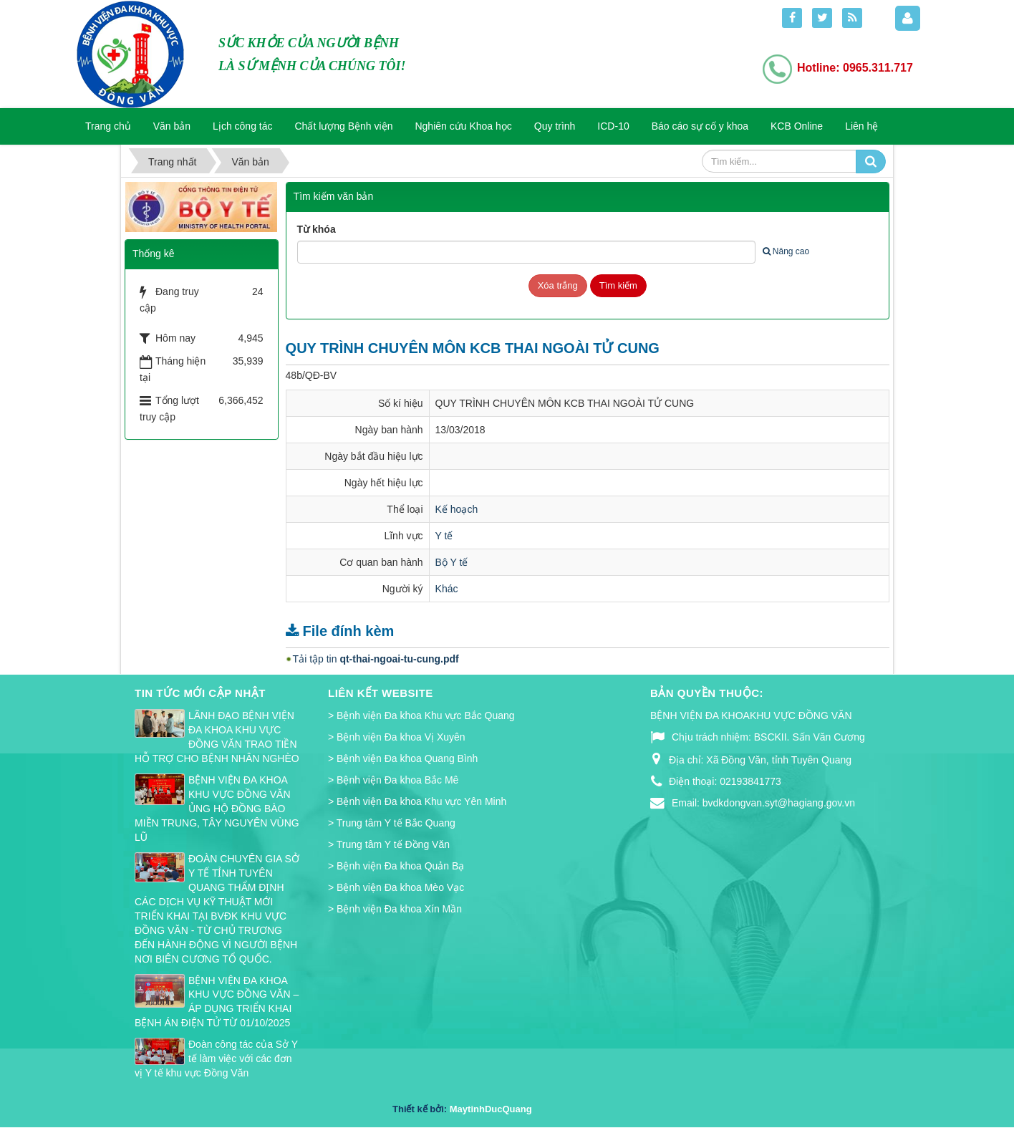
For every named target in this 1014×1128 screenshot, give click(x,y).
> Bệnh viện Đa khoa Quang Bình (403, 758)
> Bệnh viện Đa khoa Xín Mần (395, 909)
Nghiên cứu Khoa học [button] (463, 126)
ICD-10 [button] (613, 126)
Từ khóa (316, 229)
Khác (446, 588)
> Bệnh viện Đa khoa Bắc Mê (393, 780)
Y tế (444, 535)
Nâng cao (786, 251)
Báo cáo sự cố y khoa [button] (700, 126)
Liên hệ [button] (861, 126)
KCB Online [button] (797, 126)
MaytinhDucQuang (491, 1109)
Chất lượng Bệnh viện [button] (344, 126)
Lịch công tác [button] (242, 126)
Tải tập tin (376, 659)
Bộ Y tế (451, 562)
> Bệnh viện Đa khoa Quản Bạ (396, 866)
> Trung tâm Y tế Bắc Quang (391, 823)
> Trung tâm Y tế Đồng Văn (389, 844)
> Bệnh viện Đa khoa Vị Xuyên (396, 737)
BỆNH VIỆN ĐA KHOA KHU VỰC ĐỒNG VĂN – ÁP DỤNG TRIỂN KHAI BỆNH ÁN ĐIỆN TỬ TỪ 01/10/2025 (217, 1002)
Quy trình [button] (555, 126)
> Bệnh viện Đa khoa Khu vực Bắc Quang (421, 715)
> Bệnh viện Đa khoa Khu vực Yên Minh (417, 801)
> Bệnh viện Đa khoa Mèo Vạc (396, 887)
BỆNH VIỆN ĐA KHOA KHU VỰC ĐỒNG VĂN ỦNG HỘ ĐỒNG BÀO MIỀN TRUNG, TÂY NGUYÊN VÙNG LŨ (217, 808)
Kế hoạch (456, 509)
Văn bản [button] (171, 126)
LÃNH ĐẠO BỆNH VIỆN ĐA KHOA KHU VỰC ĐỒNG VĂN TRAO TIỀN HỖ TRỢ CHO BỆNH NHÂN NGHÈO (217, 737)
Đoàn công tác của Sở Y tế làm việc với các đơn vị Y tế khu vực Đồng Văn (216, 1058)
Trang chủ (108, 126)
